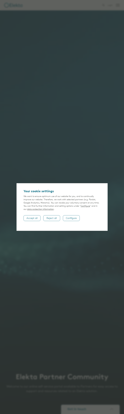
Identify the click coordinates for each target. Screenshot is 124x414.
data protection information (40, 209)
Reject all (52, 218)
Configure (85, 206)
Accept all (32, 218)
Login (110, 5)
